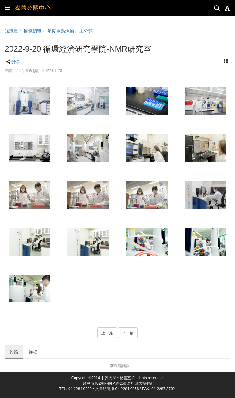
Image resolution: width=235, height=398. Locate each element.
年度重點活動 (60, 31)
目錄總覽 (33, 31)
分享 (15, 61)
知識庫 (11, 31)
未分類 (86, 31)
